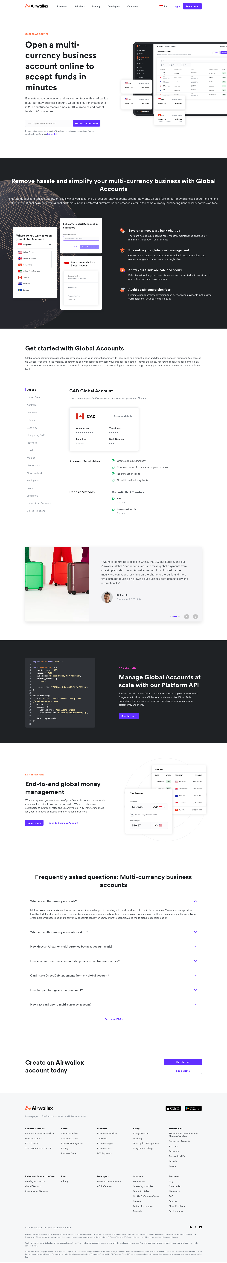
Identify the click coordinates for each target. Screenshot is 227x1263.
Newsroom (174, 1191)
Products (62, 6)
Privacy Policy (53, 134)
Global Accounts (76, 1116)
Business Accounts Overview (39, 1133)
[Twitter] (196, 1227)
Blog (171, 1181)
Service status (176, 1211)
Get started (182, 1062)
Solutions (79, 6)
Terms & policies (141, 1191)
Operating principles (143, 1186)
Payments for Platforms (36, 1191)
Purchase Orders (69, 1153)
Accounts (173, 1146)
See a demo (192, 6)
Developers (114, 6)
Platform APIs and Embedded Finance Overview (183, 1135)
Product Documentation (109, 1181)
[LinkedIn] (200, 1227)
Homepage (31, 1116)
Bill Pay (64, 1148)
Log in (177, 6)
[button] (186, 616)
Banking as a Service (35, 1181)
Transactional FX (177, 1156)
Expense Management (72, 1143)
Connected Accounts (179, 1141)
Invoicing (137, 1138)
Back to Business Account (63, 822)
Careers (137, 1201)
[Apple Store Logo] (173, 1108)
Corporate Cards (69, 1138)
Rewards (137, 1211)
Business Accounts (52, 1116)
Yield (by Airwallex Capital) (38, 1148)
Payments (174, 1151)
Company (132, 6)
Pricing (96, 6)
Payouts (173, 1161)
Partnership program (143, 1206)
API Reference (104, 1186)
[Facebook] (191, 1227)
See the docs (128, 716)
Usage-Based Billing (143, 1148)
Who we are (139, 1181)
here (35, 1246)
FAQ (171, 1196)
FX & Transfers (32, 1143)
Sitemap (67, 1227)
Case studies (175, 1186)
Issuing (172, 1166)
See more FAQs (113, 1019)
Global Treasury (33, 1186)
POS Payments (104, 1153)
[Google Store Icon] (193, 1108)
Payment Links (104, 1148)
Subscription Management (146, 1143)
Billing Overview (141, 1133)
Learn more (34, 822)
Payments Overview (107, 1133)
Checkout (102, 1138)
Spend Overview (69, 1133)
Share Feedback (177, 1206)
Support (173, 1201)
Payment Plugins (105, 1143)
